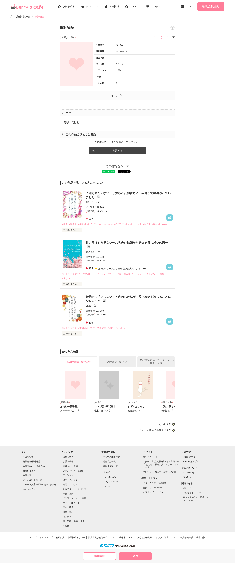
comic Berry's (109, 477)
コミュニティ (29, 489)
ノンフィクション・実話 (74, 498)
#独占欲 (147, 224)
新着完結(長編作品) (32, 461)
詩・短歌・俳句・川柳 (73, 521)
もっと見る (165, 424)
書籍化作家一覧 (110, 466)
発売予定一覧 (109, 461)
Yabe (88, 305)
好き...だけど (71, 122)
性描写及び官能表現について (102, 537)
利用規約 (60, 537)
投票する (117, 150)
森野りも (90, 202)
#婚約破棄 (83, 328)
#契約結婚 (101, 328)
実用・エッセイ (70, 484)
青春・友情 (68, 493)
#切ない (66, 278)
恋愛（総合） (69, 457)
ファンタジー (69, 475)
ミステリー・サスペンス (74, 489)
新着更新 (27, 475)
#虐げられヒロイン (117, 328)
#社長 (74, 328)
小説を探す (69, 6)
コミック (135, 6)
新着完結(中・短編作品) (34, 466)
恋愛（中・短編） (71, 466)
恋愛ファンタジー (71, 480)
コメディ (67, 516)
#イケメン (92, 224)
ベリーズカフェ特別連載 (154, 483)
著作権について (126, 537)
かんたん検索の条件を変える (155, 430)
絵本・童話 (68, 512)
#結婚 (161, 274)
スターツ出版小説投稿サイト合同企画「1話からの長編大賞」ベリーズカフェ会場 (161, 464)
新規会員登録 (211, 6)
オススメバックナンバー (154, 492)
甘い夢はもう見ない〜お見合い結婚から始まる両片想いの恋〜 (127, 242)
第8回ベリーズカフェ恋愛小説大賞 (159, 472)
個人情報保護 (186, 537)
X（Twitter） (189, 472)
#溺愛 (64, 224)
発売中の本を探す (111, 457)
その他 (66, 526)
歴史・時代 (68, 507)
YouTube (187, 477)
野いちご (187, 488)
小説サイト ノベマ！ (193, 493)
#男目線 (156, 224)
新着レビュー (29, 470)
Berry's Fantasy (110, 482)
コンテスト (157, 6)
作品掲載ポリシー (76, 537)
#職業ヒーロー (89, 274)
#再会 (164, 224)
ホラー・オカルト (71, 503)
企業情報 (200, 537)
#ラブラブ (119, 224)
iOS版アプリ (189, 457)
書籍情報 (114, 6)
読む (135, 556)
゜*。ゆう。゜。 (161, 37)
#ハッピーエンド (134, 224)
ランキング (92, 6)
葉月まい (90, 251)
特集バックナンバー (152, 487)
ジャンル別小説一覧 (32, 480)
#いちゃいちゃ (106, 224)
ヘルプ (33, 537)
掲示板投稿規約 (144, 537)
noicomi (106, 486)
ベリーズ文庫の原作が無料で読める (40, 484)
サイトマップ (46, 537)
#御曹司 (82, 224)
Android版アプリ (191, 461)
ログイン (190, 6)
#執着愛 (73, 224)
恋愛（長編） (69, 461)
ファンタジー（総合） (73, 470)
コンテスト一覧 (150, 457)
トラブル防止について (166, 537)
